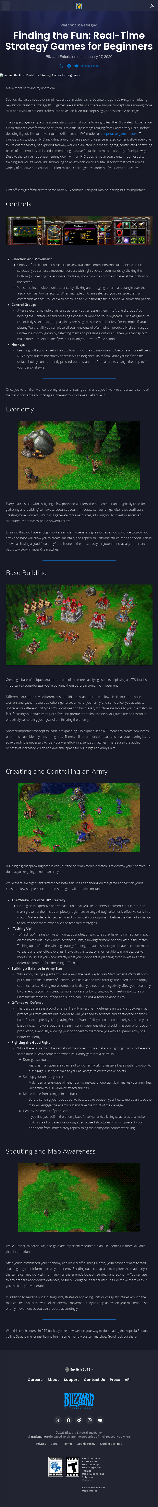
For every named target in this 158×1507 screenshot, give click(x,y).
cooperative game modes (119, 133)
